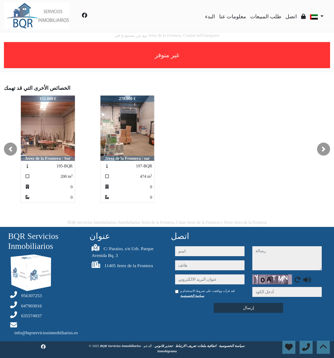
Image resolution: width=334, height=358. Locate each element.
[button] (10, 149)
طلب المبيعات (265, 16)
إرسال (248, 308)
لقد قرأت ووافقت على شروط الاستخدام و (207, 293)
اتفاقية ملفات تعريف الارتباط (195, 346)
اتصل (291, 16)
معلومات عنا (232, 16)
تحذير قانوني (163, 346)
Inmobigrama (167, 351)
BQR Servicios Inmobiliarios (121, 346)
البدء (210, 16)
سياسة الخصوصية (192, 296)
